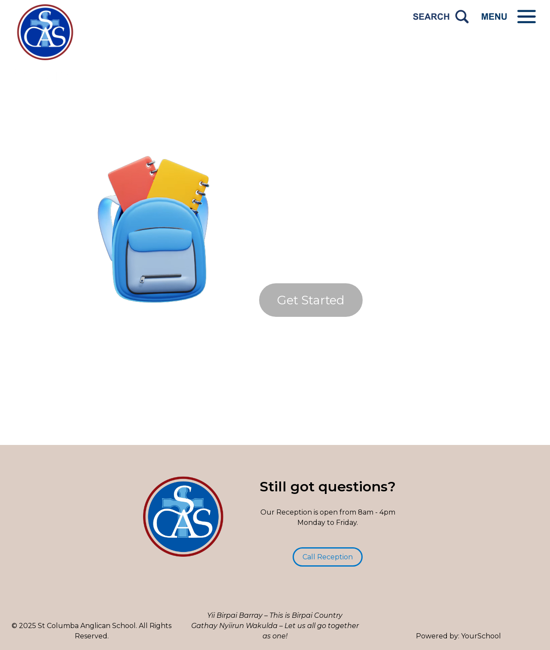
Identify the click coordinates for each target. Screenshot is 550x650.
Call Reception (327, 557)
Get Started (311, 300)
